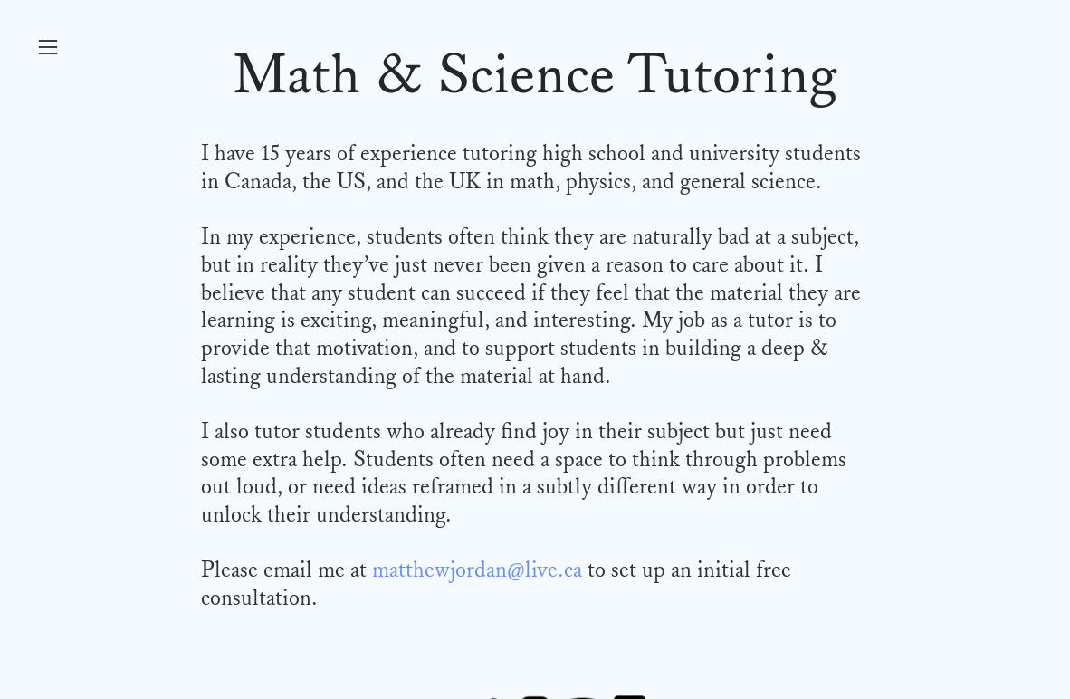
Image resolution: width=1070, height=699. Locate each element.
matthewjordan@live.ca (477, 570)
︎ (48, 48)
